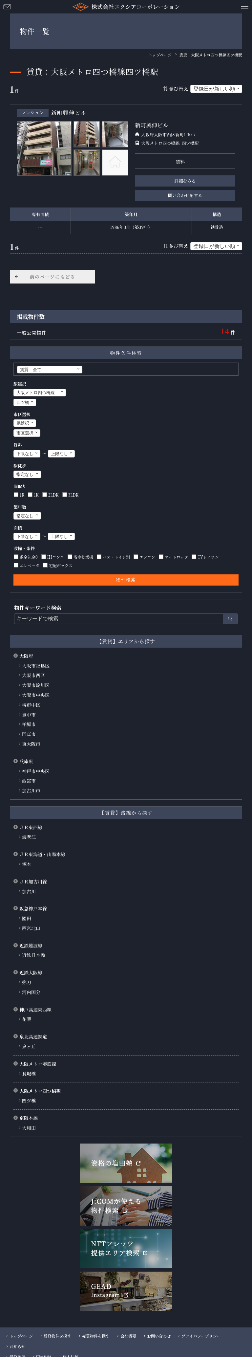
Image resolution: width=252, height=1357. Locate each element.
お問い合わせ (7, 6)
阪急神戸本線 (33, 908)
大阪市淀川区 (36, 685)
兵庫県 (26, 761)
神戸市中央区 (36, 771)
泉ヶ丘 (29, 1046)
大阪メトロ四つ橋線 (40, 1090)
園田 (26, 918)
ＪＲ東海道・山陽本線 (42, 854)
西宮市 (29, 780)
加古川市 (31, 790)
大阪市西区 (33, 675)
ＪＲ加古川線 (33, 881)
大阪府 (26, 656)
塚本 (26, 864)
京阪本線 (28, 1118)
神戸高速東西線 (35, 1009)
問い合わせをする (185, 195)
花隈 (26, 1019)
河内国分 (31, 992)
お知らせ (17, 1346)
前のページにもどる (52, 276)
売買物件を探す (96, 1336)
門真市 (29, 734)
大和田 (29, 1127)
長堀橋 (29, 1073)
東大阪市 (31, 744)
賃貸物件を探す (57, 1336)
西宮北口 (31, 928)
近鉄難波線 (30, 945)
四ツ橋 (29, 1100)
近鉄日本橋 (33, 955)
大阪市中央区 (36, 695)
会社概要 (128, 1336)
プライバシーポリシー (200, 1336)
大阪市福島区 (36, 665)
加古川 (29, 891)
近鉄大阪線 (30, 972)
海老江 (29, 837)
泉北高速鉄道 (33, 1036)
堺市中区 (31, 704)
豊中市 (29, 714)
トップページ (21, 1336)
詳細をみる (185, 181)
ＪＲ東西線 (30, 827)
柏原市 (29, 724)
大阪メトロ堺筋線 (37, 1063)
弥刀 (26, 982)
